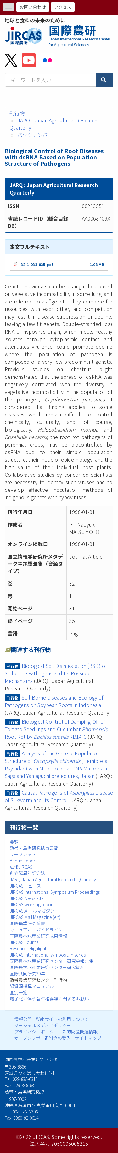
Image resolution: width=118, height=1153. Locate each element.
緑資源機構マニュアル (32, 986)
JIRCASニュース (25, 885)
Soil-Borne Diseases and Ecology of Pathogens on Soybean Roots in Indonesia (54, 701)
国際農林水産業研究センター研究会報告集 (51, 961)
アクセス (62, 7)
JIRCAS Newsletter (27, 898)
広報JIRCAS (21, 867)
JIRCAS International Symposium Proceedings (55, 892)
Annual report (23, 860)
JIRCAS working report (32, 904)
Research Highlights (29, 948)
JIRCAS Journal (25, 942)
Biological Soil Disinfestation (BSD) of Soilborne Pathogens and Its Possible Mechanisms (56, 673)
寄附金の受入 (57, 1038)
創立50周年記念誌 (27, 873)
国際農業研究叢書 (27, 923)
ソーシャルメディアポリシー (42, 1025)
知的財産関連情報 (80, 1031)
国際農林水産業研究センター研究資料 (47, 967)
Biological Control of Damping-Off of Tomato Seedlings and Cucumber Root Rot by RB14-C (56, 729)
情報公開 (23, 1019)
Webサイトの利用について (62, 1019)
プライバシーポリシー (36, 1031)
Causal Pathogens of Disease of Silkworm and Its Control (59, 796)
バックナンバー (35, 134)
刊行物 (17, 113)
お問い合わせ (33, 7)
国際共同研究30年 (27, 973)
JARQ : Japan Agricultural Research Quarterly (53, 123)
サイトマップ (88, 1038)
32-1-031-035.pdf (37, 264)
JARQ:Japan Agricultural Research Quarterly (53, 879)
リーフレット (23, 854)
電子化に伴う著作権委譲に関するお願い (49, 998)
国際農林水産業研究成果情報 (38, 936)
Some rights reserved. (77, 1136)
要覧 (14, 842)
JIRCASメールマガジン (32, 911)
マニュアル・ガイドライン (36, 929)
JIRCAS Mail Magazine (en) (35, 917)
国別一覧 (18, 992)
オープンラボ (27, 1038)
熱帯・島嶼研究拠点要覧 (34, 848)
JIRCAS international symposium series (48, 955)
